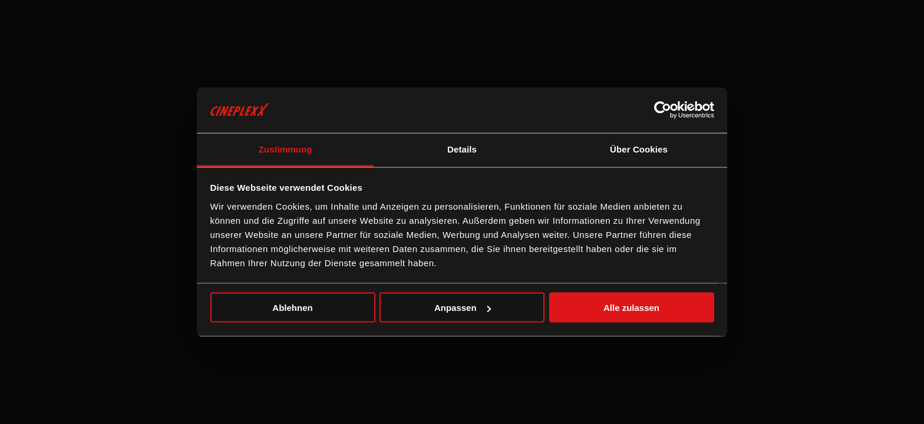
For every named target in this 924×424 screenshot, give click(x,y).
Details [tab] (462, 149)
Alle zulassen (631, 308)
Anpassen (462, 308)
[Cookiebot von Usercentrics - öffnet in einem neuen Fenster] (662, 110)
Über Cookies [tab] (639, 149)
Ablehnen (292, 308)
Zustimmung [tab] (285, 149)
